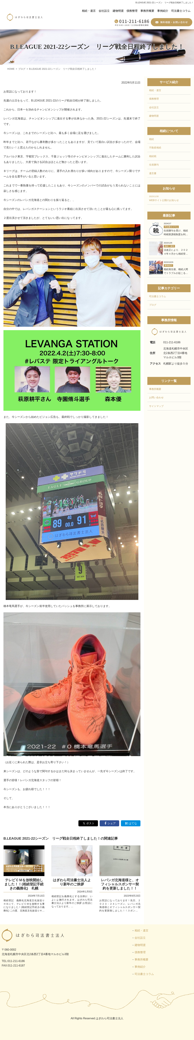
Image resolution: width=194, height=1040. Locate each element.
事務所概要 (147, 10)
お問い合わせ (156, 397)
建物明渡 (118, 10)
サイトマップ (156, 406)
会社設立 (104, 10)
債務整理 (132, 10)
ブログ (152, 304)
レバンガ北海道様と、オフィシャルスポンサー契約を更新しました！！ (120, 884)
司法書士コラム (181, 10)
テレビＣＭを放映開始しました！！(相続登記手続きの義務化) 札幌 (24, 884)
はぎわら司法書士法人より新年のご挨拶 (72, 882)
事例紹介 (162, 10)
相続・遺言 (89, 10)
